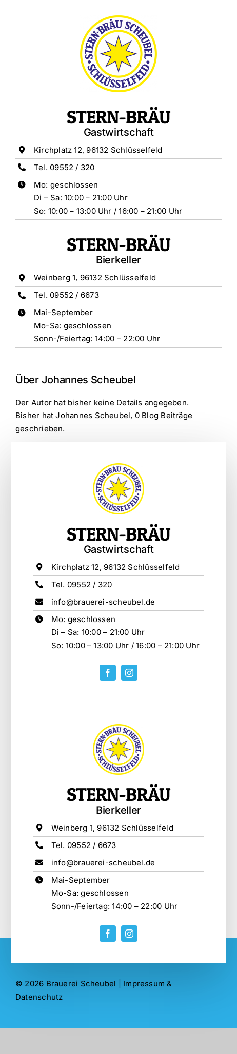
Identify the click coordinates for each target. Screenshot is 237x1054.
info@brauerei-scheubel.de (103, 602)
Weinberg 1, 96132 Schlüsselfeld (95, 277)
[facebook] (108, 673)
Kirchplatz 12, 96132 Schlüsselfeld (98, 150)
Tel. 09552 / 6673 (66, 295)
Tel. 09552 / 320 (64, 167)
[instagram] (129, 673)
